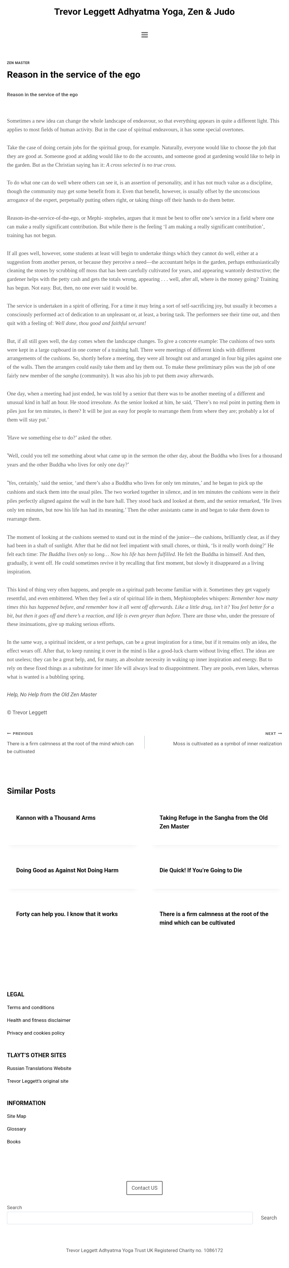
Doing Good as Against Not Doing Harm (67, 870)
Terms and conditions (30, 1007)
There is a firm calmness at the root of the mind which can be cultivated (73, 741)
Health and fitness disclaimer (39, 1020)
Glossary (16, 1129)
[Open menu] (144, 34)
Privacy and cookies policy (36, 1033)
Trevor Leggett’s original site (37, 1081)
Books (14, 1142)
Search (14, 1207)
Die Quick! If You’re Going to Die (201, 870)
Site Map (16, 1116)
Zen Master (18, 63)
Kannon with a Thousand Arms (55, 817)
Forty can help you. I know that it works (67, 914)
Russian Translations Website (39, 1068)
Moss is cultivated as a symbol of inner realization (216, 737)
